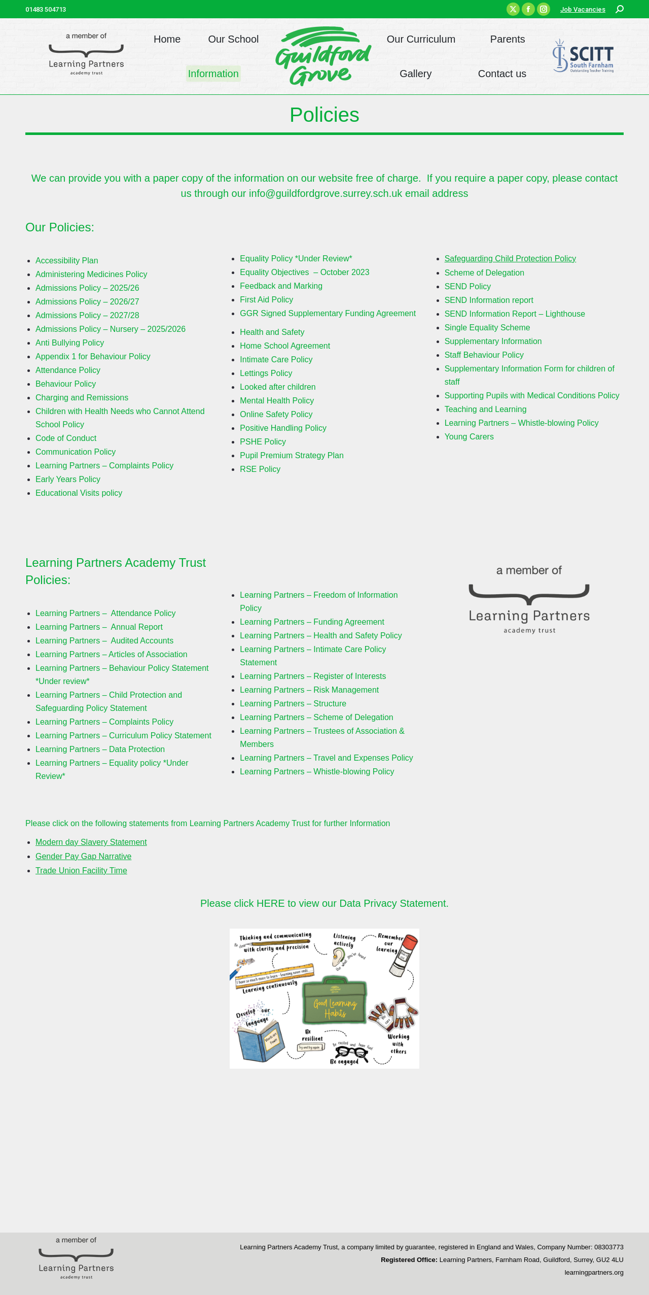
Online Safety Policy (276, 414)
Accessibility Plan (66, 260)
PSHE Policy (263, 441)
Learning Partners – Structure (293, 703)
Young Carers (469, 436)
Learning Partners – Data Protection (100, 749)
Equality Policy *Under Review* (296, 258)
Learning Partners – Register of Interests (313, 676)
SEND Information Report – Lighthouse (515, 314)
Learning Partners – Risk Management (309, 690)
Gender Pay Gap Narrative (83, 856)
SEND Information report (489, 300)
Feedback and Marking (281, 286)
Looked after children (277, 387)
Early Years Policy (67, 479)
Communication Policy (76, 452)
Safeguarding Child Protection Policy (510, 258)
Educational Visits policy (78, 493)
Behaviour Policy (65, 384)
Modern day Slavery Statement (91, 842)
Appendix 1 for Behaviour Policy (93, 356)
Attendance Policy (67, 370)
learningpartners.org (594, 1272)
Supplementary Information (493, 341)
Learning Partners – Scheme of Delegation (316, 717)
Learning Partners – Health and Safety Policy (321, 635)
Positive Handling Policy (283, 428)
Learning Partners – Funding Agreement (312, 622)
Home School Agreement (285, 346)
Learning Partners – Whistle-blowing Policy (522, 423)
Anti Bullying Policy (69, 342)
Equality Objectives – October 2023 (304, 272)
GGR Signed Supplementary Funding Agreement (328, 313)
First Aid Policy (266, 299)
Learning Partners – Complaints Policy (104, 465)
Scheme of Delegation (484, 272)
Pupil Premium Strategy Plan (292, 455)
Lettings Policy (266, 373)
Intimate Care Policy (276, 359)
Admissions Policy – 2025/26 (87, 288)
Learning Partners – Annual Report (99, 627)
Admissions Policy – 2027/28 (87, 315)
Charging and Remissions (81, 397)
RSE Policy (260, 469)
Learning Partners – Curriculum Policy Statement (123, 735)
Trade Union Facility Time (81, 870)
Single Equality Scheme (487, 327)
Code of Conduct (65, 438)
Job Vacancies (582, 9)
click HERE (261, 903)
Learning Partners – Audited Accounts (104, 640)
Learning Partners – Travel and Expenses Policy (326, 758)
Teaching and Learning (486, 409)
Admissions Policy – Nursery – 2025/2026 (110, 329)
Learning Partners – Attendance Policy (105, 613)
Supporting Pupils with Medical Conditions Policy (532, 395)
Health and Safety (273, 332)
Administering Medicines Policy (91, 274)
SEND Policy (469, 286)
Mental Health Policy (277, 400)
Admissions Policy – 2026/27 (87, 301)
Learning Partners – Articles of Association (111, 654)
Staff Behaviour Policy (484, 355)
